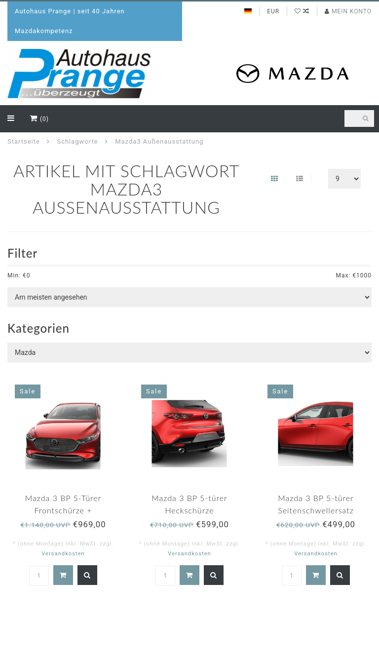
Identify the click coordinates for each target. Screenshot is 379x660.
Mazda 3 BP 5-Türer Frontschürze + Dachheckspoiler (63, 510)
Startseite (23, 141)
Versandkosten (63, 553)
